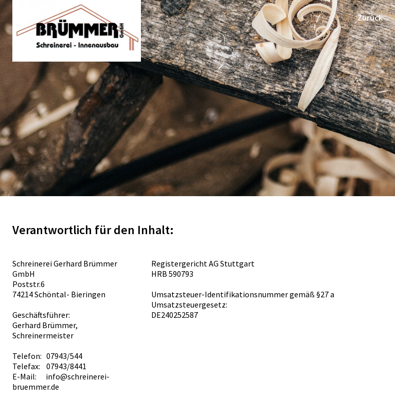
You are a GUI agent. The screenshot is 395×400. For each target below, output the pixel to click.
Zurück (370, 17)
